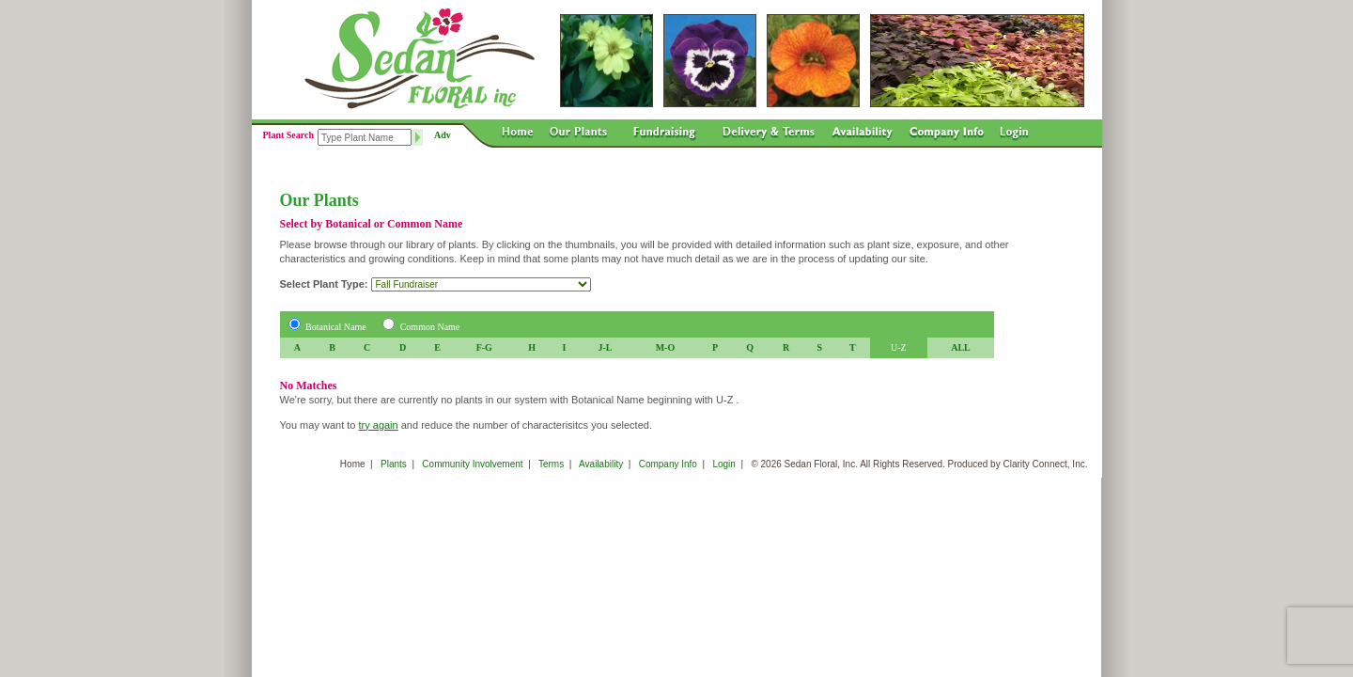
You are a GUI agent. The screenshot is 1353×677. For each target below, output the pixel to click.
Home (352, 464)
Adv (442, 135)
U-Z (899, 347)
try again (377, 425)
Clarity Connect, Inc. (1045, 464)
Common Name (430, 327)
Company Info (668, 464)
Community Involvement (472, 464)
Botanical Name (335, 327)
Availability (601, 464)
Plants (394, 464)
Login (723, 464)
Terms (551, 464)
